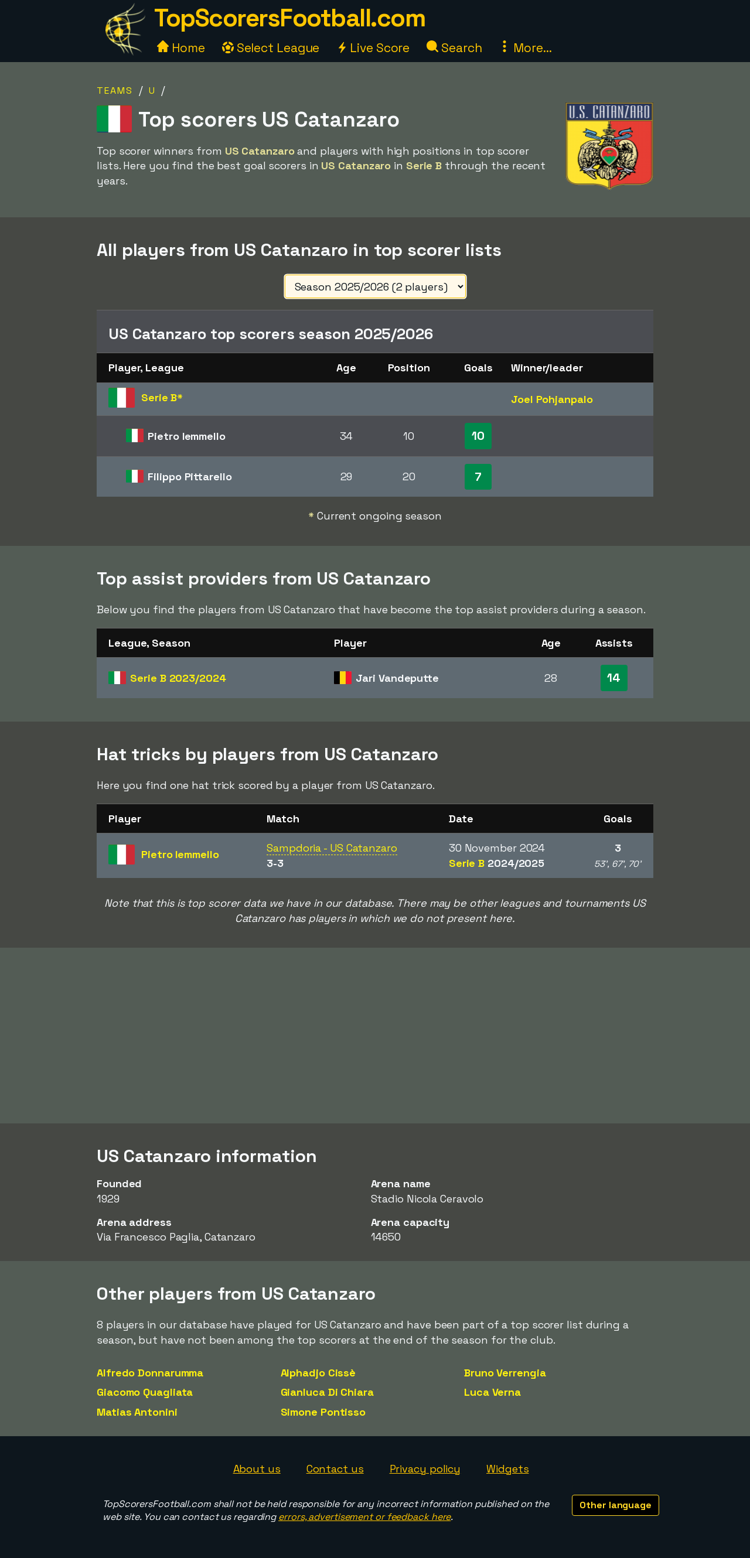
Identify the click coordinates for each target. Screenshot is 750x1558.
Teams (115, 90)
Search (454, 48)
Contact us (335, 1468)
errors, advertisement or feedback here (364, 1517)
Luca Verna (492, 1392)
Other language (615, 1505)
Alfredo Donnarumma (150, 1372)
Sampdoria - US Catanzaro (332, 848)
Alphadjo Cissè (318, 1372)
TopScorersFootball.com (289, 17)
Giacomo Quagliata (145, 1392)
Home (181, 48)
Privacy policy (425, 1468)
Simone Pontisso (323, 1412)
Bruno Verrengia (505, 1372)
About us (257, 1468)
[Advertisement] (375, 1036)
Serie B (178, 678)
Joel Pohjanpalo (552, 399)
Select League (271, 48)
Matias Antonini (137, 1412)
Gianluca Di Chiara (327, 1392)
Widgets (507, 1468)
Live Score (373, 48)
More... (525, 48)
